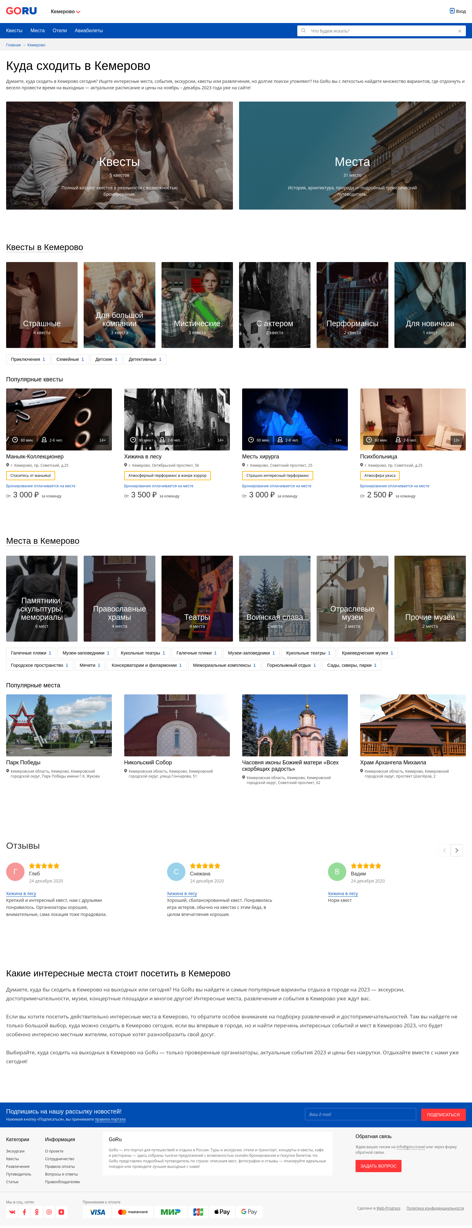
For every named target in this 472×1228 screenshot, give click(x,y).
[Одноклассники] (37, 1214)
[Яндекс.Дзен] (61, 1214)
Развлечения (17, 1168)
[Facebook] (24, 1214)
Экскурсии (15, 1153)
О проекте (54, 1153)
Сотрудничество (59, 1161)
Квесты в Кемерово (47, 248)
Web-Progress (388, 1210)
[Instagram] (49, 1214)
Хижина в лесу (21, 895)
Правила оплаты (60, 1168)
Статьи (12, 1184)
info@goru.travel (411, 1149)
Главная (13, 45)
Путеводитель (18, 1176)
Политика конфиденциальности (435, 1210)
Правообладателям (62, 1184)
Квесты (14, 30)
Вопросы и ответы (61, 1176)
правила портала (110, 1121)
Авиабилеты (89, 30)
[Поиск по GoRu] (382, 30)
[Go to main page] (21, 11)
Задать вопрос (378, 1167)
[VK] (12, 1214)
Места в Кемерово (45, 543)
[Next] (457, 852)
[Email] (360, 1116)
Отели (60, 30)
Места (37, 30)
